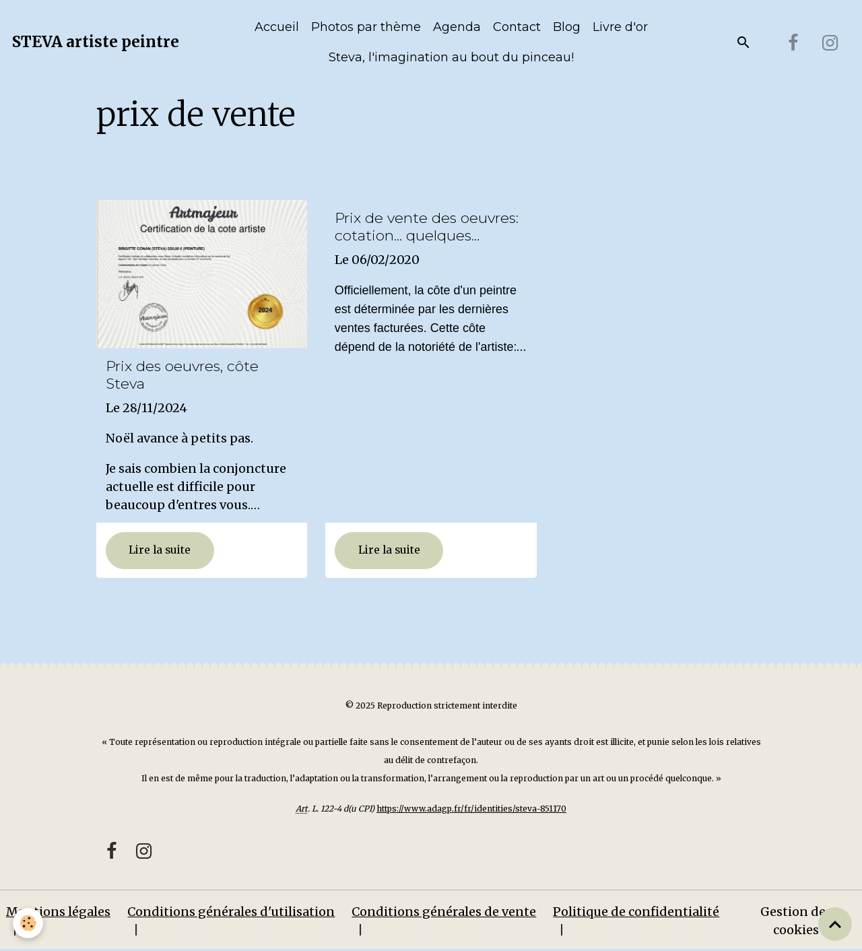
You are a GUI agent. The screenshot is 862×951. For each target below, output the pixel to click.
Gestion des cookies (796, 921)
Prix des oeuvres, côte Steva (182, 375)
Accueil (277, 27)
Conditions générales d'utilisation (231, 911)
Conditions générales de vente (444, 911)
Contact (517, 27)
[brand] (95, 42)
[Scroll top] (835, 924)
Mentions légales (58, 911)
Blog (567, 27)
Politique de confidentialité (636, 911)
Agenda (457, 27)
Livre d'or (620, 27)
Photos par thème (366, 27)
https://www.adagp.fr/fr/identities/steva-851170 (471, 809)
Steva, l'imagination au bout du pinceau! (451, 57)
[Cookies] (28, 923)
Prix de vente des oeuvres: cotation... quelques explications (427, 226)
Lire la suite (160, 550)
